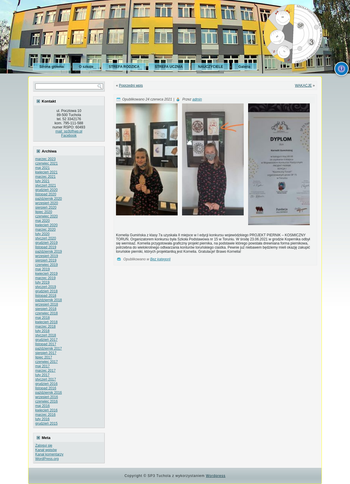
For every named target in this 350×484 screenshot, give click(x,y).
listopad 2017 (45, 344)
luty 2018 (42, 331)
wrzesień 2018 (46, 304)
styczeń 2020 (45, 238)
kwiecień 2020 (46, 225)
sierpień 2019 (45, 260)
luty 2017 (42, 375)
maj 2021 (42, 168)
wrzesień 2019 (46, 256)
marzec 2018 (45, 326)
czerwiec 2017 (46, 362)
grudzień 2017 (46, 340)
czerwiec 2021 (46, 163)
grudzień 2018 (46, 291)
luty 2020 (42, 234)
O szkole (86, 67)
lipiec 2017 (43, 357)
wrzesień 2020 (46, 203)
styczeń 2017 (45, 379)
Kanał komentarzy (49, 454)
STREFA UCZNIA (169, 67)
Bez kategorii (160, 259)
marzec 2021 (45, 177)
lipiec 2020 (43, 212)
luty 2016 (42, 419)
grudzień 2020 (46, 190)
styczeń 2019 (45, 287)
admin (197, 99)
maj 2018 (42, 318)
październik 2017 (48, 348)
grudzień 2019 (46, 243)
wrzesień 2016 (46, 397)
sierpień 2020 (45, 207)
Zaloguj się (43, 445)
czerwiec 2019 (46, 265)
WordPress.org (47, 459)
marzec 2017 (45, 371)
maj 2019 (42, 269)
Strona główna (51, 67)
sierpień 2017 (45, 353)
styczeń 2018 (45, 335)
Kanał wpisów (46, 450)
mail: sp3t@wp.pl (69, 131)
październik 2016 (48, 393)
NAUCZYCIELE (210, 67)
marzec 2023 (45, 159)
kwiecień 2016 (46, 410)
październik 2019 (48, 251)
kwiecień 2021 (46, 172)
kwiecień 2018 (46, 322)
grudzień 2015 (46, 423)
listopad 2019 (45, 247)
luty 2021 (42, 181)
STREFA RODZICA (124, 67)
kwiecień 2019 (46, 274)
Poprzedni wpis (131, 85)
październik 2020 (48, 199)
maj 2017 (42, 366)
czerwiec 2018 (46, 313)
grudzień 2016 (46, 384)
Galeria (244, 67)
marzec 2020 (45, 229)
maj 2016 (42, 406)
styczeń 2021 (45, 185)
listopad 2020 (45, 194)
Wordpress (216, 476)
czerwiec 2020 (46, 216)
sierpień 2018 (45, 309)
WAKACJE (303, 85)
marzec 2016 (45, 415)
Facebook (69, 135)
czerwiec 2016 (46, 401)
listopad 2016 (45, 388)
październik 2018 (48, 300)
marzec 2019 (45, 278)
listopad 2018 (45, 296)
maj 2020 (42, 221)
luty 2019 (42, 282)
